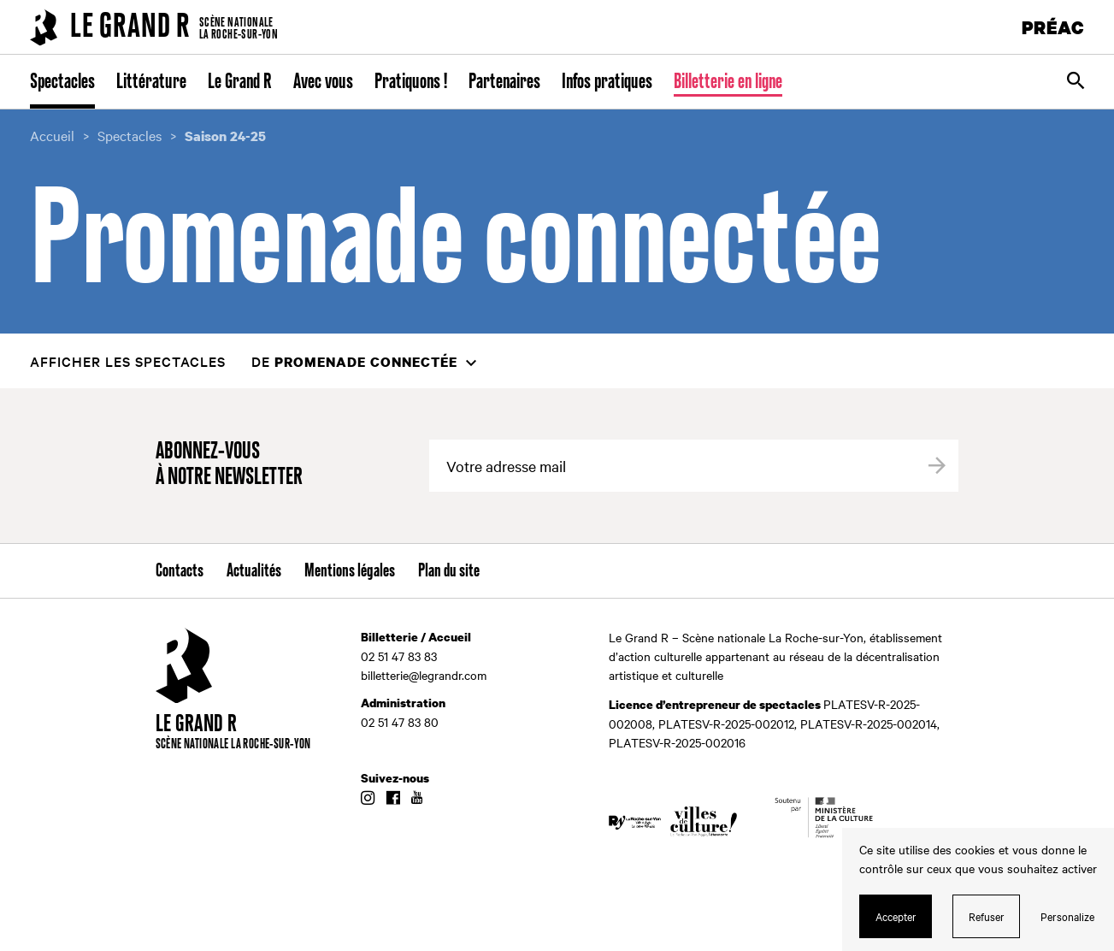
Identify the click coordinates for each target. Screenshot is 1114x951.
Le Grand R (240, 82)
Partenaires (504, 82)
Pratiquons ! (410, 82)
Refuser (987, 916)
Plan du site (449, 571)
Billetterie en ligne (728, 82)
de (354, 361)
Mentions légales (349, 571)
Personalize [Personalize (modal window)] (1067, 916)
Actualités (254, 571)
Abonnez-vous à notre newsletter (229, 464)
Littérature (151, 82)
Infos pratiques (607, 82)
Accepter (896, 916)
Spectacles (62, 82)
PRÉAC (1053, 27)
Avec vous (323, 82)
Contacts (179, 571)
